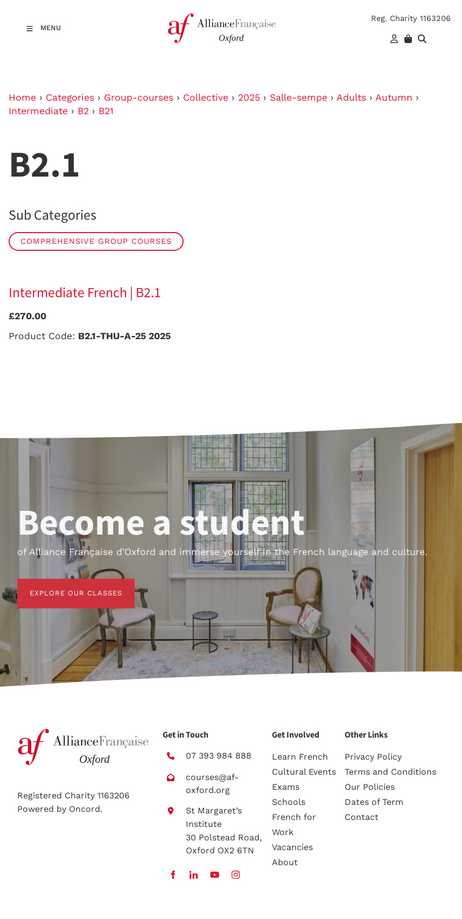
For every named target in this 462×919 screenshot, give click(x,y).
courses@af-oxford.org (212, 784)
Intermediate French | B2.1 (85, 293)
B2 (83, 111)
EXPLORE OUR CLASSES (63, 585)
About (285, 862)
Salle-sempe (298, 97)
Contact (362, 817)
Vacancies (292, 847)
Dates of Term (374, 802)
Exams (285, 787)
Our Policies (370, 787)
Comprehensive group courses (96, 241)
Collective (205, 97)
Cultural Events (304, 772)
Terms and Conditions (390, 772)
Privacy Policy (373, 757)
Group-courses (138, 97)
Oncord (84, 809)
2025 (249, 97)
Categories (70, 97)
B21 (106, 111)
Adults (351, 97)
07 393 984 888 (218, 755)
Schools (288, 802)
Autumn (393, 97)
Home (22, 97)
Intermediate (38, 111)
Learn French (300, 757)
